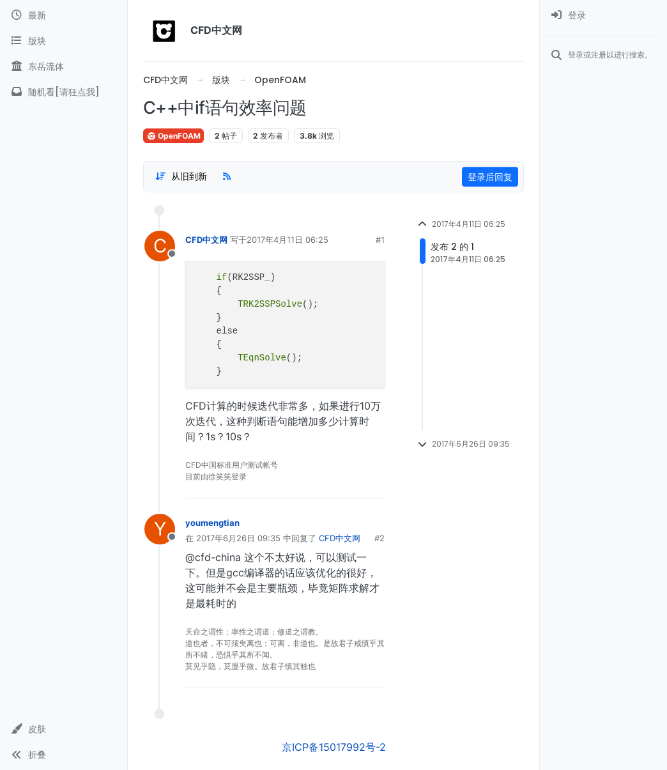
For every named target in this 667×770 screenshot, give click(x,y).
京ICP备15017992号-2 (334, 747)
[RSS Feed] (227, 176)
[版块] (63, 41)
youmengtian (212, 523)
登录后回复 (490, 176)
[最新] (63, 15)
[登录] (603, 15)
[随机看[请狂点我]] (63, 92)
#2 (379, 538)
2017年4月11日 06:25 (287, 240)
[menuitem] (603, 15)
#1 (380, 240)
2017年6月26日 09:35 (238, 538)
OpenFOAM (173, 136)
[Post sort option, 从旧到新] (181, 176)
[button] (63, 729)
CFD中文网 (206, 240)
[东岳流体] (63, 66)
